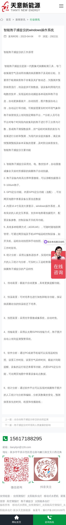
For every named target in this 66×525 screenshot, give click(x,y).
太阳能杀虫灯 (34, 496)
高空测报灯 (13, 501)
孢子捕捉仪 (27, 501)
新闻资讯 (20, 19)
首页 (8, 19)
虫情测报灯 (19, 496)
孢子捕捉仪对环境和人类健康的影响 (32, 425)
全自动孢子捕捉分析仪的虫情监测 (31, 419)
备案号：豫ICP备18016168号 (49, 510)
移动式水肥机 (51, 496)
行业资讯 (35, 19)
